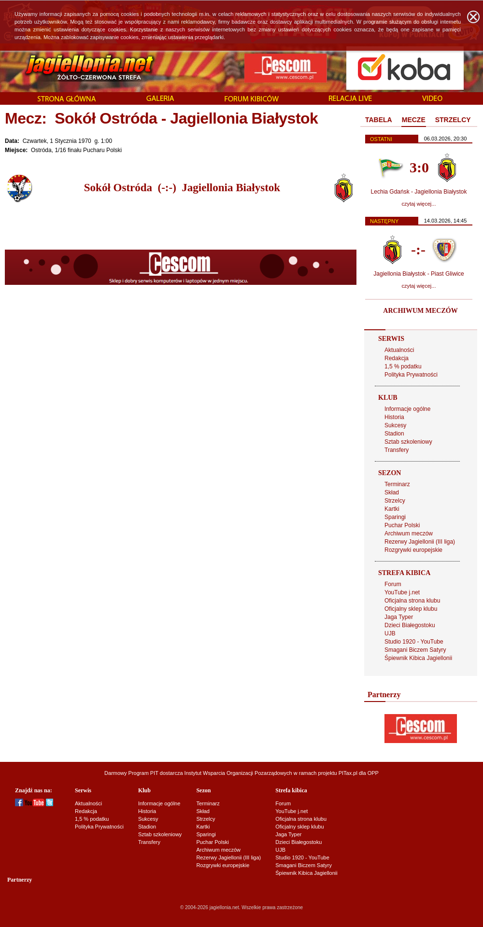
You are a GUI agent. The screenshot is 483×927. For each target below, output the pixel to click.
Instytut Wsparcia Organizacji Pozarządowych (238, 773)
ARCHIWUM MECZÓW (420, 310)
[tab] (379, 120)
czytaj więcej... (419, 204)
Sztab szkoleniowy (408, 441)
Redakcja (396, 358)
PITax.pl (348, 773)
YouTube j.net (402, 592)
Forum (392, 584)
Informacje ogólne (407, 409)
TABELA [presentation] (378, 120)
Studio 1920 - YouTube (413, 641)
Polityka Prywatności (411, 374)
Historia (394, 417)
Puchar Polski (402, 525)
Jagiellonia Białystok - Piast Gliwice (418, 273)
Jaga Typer (398, 617)
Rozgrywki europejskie (413, 550)
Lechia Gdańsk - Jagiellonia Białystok (419, 191)
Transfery (396, 450)
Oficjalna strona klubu (412, 600)
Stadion (394, 433)
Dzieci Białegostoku (409, 625)
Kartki (391, 509)
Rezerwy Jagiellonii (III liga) (419, 541)
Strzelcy (394, 500)
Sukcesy (395, 425)
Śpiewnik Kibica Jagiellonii (418, 658)
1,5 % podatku (403, 366)
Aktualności (399, 350)
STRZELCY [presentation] (453, 120)
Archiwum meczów (408, 533)
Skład (391, 492)
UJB (390, 633)
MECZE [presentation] (414, 120)
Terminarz (397, 484)
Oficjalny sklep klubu (410, 608)
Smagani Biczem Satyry (415, 649)
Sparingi (395, 517)
